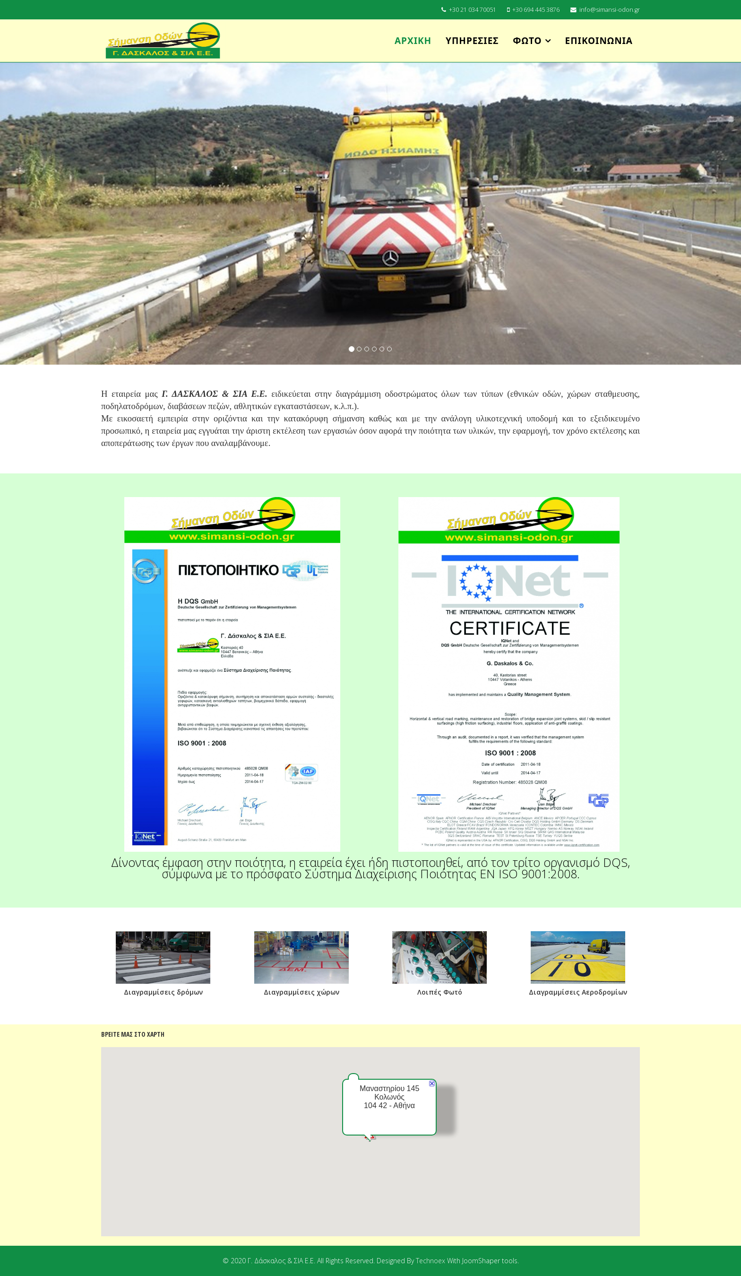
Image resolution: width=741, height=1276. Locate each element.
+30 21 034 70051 (472, 10)
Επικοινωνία (599, 41)
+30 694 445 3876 (536, 10)
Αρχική (413, 41)
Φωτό (527, 41)
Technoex (431, 1260)
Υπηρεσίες (472, 41)
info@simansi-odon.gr (609, 10)
